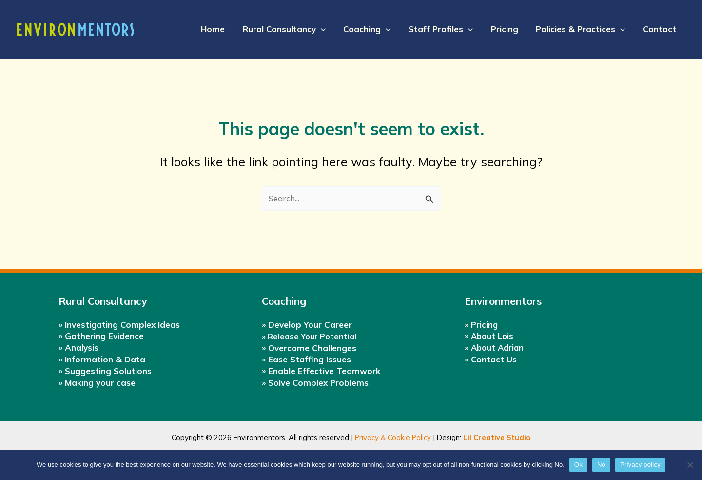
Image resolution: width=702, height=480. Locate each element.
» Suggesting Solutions (105, 370)
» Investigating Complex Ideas (119, 324)
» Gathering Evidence (101, 336)
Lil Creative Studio (496, 437)
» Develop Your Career (307, 324)
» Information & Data (101, 359)
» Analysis (78, 347)
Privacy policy (640, 464)
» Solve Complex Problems (315, 383)
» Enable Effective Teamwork (321, 371)
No (601, 464)
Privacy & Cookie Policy (393, 437)
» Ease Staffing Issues (306, 359)
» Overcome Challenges (309, 348)
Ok (578, 464)
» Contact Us (491, 359)
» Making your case (97, 382)
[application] (327, 29)
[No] (690, 465)
